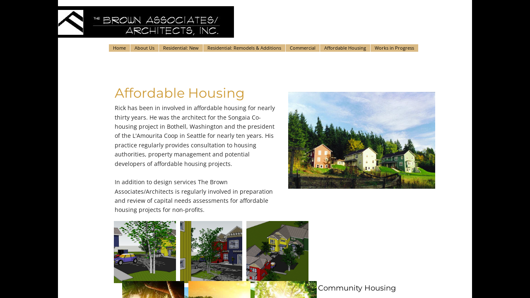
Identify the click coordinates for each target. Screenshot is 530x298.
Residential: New (181, 48)
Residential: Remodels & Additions (244, 48)
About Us (144, 48)
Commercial (303, 48)
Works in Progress (394, 48)
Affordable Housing (345, 48)
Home (119, 48)
